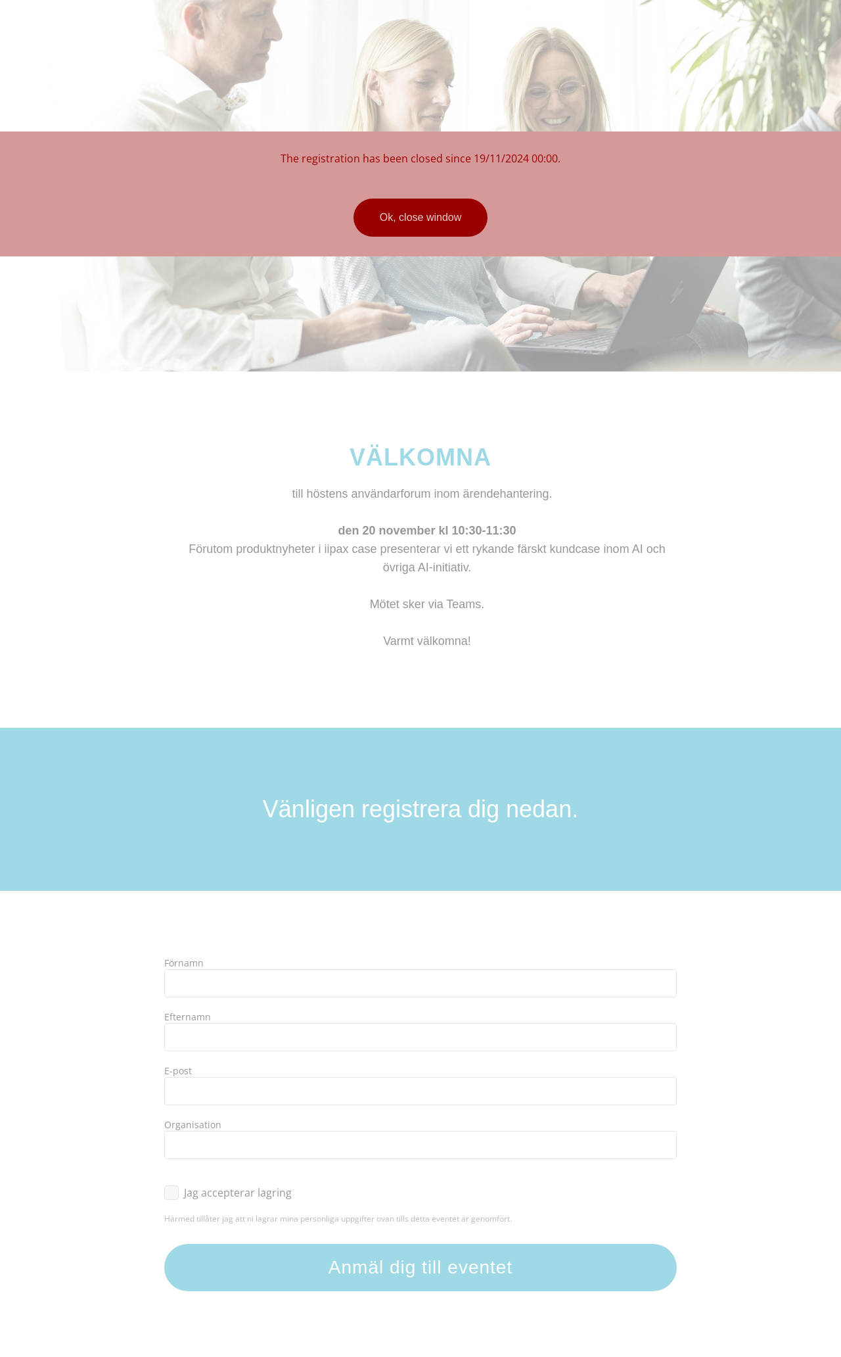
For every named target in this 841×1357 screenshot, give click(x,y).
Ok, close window (421, 217)
